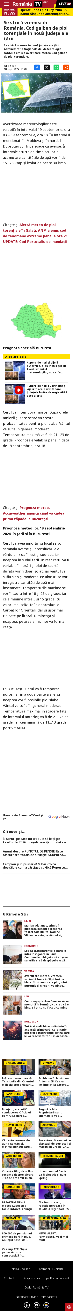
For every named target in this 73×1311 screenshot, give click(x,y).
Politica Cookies (20, 1268)
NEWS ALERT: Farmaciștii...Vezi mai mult (53, 1237)
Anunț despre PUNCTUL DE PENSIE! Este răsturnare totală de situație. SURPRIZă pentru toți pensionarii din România (33, 853)
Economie (31, 946)
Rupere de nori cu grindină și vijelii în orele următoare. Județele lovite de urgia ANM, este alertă (47, 390)
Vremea (29, 971)
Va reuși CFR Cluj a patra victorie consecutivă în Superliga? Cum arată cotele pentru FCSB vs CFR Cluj (17, 1252)
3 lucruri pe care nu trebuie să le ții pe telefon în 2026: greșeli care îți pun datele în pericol (36, 840)
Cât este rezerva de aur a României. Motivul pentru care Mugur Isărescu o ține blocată (17, 1144)
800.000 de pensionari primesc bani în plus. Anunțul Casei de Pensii (17, 1237)
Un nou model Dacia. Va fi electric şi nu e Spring (53, 1175)
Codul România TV (36, 1287)
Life (27, 996)
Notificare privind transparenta (36, 1296)
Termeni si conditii (51, 1268)
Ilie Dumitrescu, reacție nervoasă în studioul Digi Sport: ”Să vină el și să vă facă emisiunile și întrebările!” (54, 1206)
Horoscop (31, 1021)
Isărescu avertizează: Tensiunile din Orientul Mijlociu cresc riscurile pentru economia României (18, 1081)
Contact (9, 1278)
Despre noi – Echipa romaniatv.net (46, 1278)
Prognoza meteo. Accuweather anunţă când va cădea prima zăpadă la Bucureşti (33, 513)
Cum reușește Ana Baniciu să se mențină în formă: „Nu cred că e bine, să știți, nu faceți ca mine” (46, 1004)
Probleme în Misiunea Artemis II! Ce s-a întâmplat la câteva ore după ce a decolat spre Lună (54, 1081)
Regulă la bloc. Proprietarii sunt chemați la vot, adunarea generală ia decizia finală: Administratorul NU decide (53, 1113)
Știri (27, 920)
